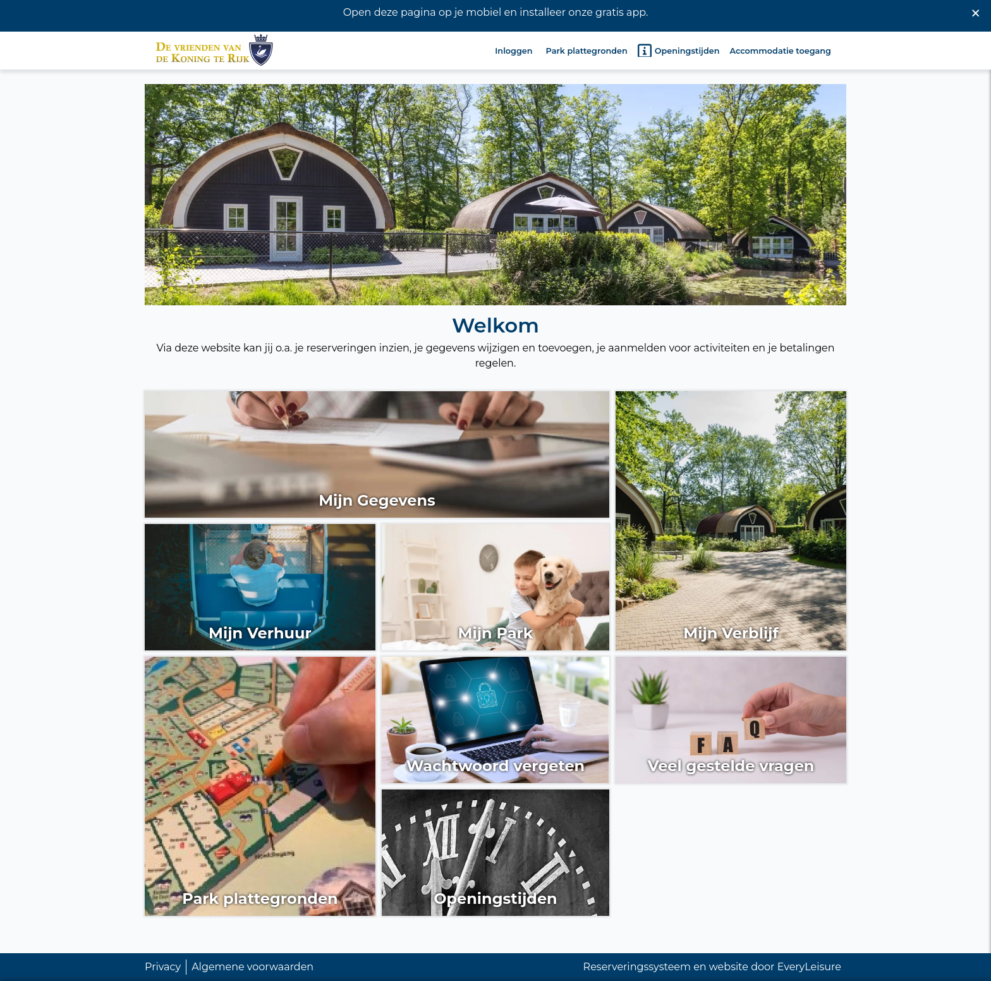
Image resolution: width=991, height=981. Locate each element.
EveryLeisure (809, 967)
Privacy (163, 967)
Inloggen (513, 49)
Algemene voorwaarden (252, 967)
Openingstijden (679, 49)
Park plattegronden (587, 49)
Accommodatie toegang (780, 49)
